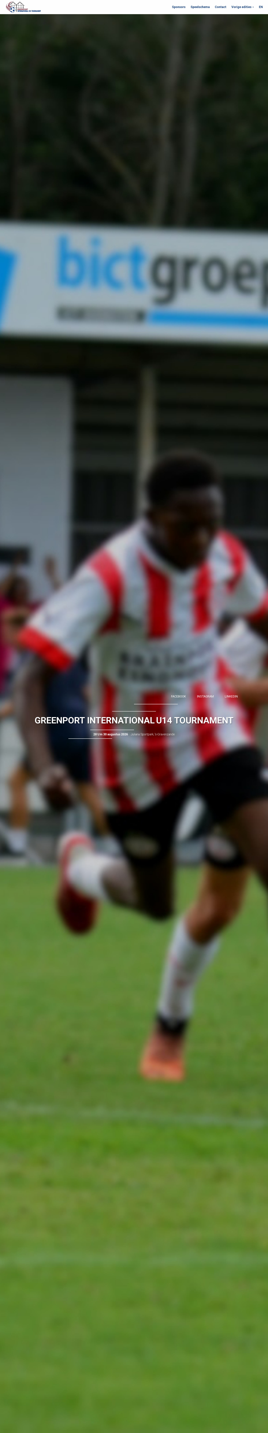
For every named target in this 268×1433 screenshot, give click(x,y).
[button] (242, 7)
